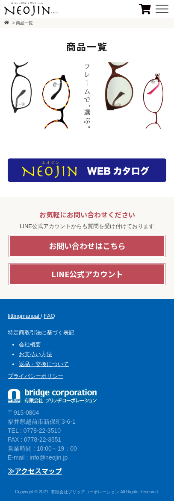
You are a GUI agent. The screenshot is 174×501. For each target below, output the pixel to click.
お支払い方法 (35, 354)
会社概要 (30, 344)
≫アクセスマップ (35, 471)
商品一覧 (24, 23)
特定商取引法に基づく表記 (41, 332)
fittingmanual (24, 316)
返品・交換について (44, 364)
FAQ (49, 316)
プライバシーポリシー (35, 376)
